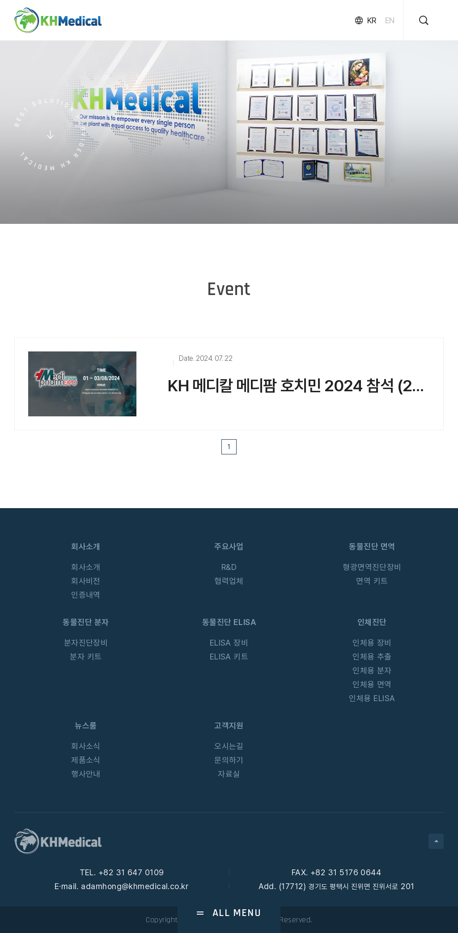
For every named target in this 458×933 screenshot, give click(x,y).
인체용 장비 (372, 642)
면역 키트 (372, 581)
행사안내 (86, 774)
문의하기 (229, 760)
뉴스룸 (86, 725)
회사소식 (86, 746)
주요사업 (229, 546)
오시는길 (229, 746)
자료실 (229, 774)
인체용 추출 (372, 656)
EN (389, 20)
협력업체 (229, 581)
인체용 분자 (372, 670)
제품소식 (86, 760)
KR (371, 20)
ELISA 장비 (229, 642)
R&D (229, 567)
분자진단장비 (86, 642)
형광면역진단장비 (372, 567)
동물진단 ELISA (229, 622)
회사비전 (86, 581)
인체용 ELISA (372, 698)
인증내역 (86, 594)
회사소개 (86, 546)
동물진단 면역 (372, 546)
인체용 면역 (372, 684)
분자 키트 (86, 656)
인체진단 (372, 622)
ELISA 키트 (229, 656)
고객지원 (229, 725)
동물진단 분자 (86, 622)
